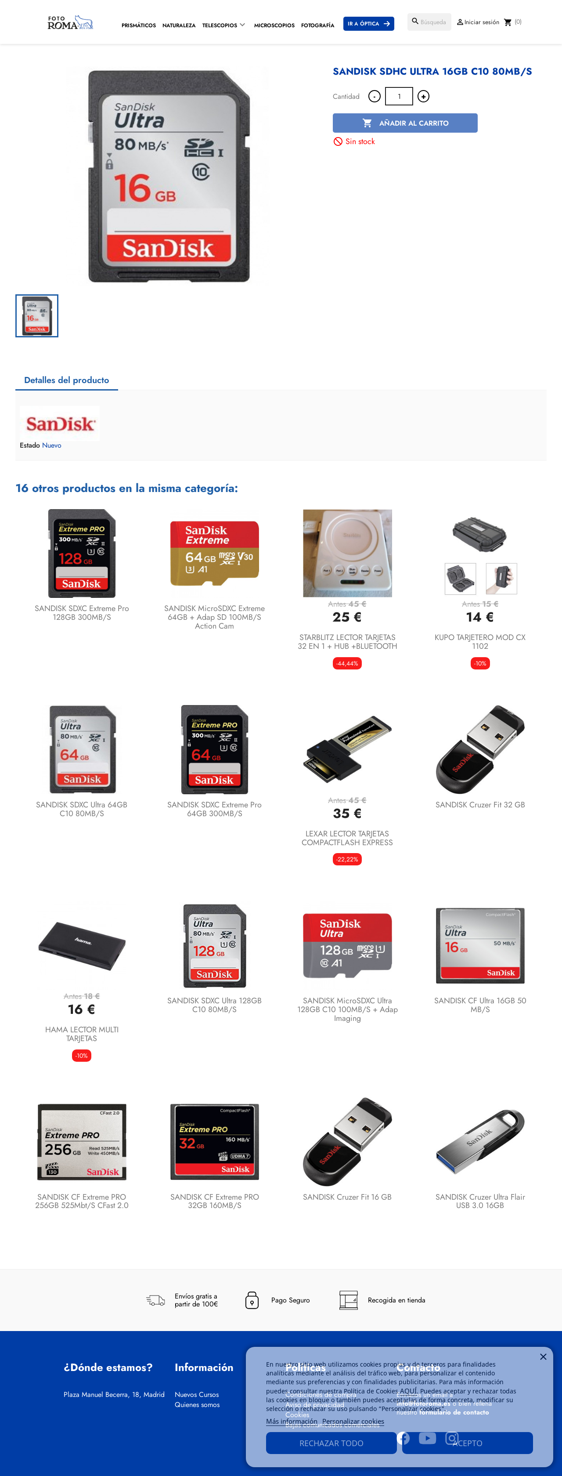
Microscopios (274, 25)
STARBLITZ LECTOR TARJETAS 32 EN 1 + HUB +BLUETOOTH (347, 642)
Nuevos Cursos (197, 1394)
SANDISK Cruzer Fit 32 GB (480, 804)
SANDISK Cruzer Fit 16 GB (347, 1197)
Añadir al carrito (405, 123)
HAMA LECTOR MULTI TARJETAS (82, 1034)
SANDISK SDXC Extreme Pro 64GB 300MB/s (214, 809)
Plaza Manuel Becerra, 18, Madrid (114, 1394)
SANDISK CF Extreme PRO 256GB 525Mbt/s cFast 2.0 (82, 1201)
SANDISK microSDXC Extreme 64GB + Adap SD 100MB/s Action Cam (214, 617)
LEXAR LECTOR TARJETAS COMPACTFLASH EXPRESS (347, 838)
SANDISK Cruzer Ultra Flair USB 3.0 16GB (480, 1201)
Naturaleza (179, 25)
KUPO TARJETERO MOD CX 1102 (480, 642)
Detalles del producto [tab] (66, 380)
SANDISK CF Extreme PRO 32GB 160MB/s (214, 1201)
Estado (30, 445)
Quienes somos (197, 1404)
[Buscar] (429, 22)
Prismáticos (139, 25)
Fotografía (318, 25)
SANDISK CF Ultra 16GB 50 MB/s (480, 1005)
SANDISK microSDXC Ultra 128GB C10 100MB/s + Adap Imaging (347, 1009)
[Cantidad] (399, 96)
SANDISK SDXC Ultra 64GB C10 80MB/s (81, 809)
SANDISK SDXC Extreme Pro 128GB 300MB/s (82, 613)
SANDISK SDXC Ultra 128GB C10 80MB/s (214, 1005)
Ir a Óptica (363, 24)
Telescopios (219, 25)
